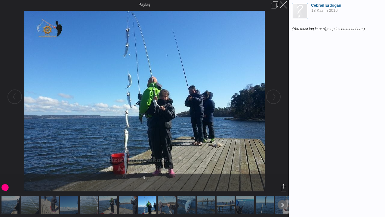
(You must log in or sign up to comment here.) (328, 29)
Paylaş (144, 4)
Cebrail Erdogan (326, 5)
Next (282, 205)
